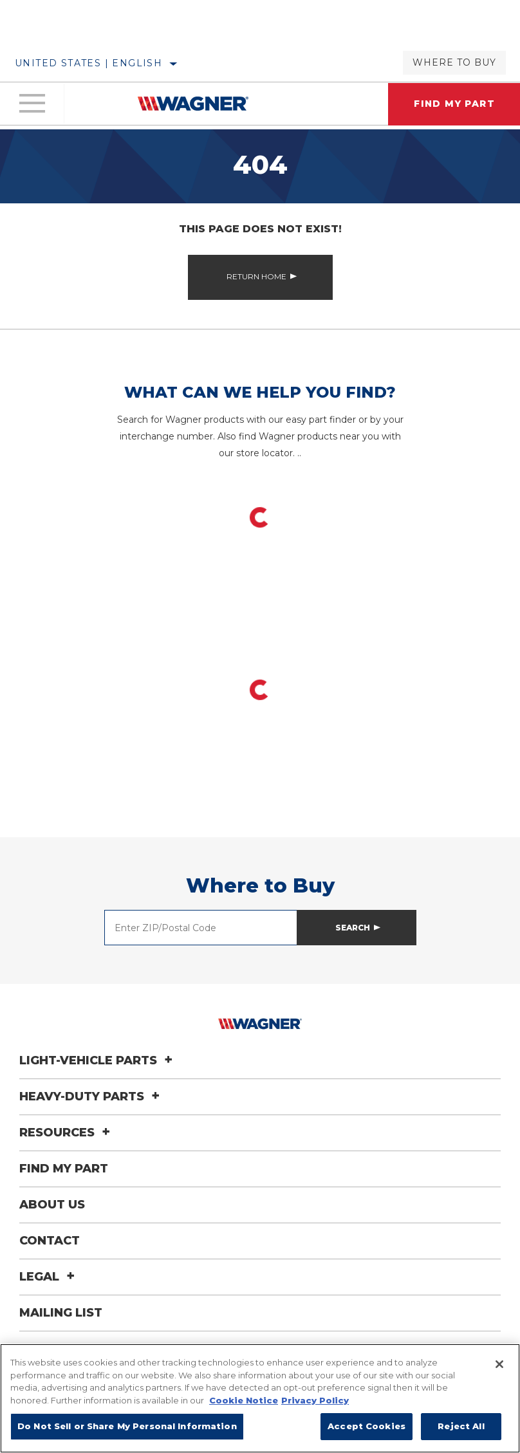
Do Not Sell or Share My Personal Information (127, 1426)
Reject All (461, 1426)
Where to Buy (454, 62)
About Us (52, 1205)
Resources (66, 1132)
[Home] (193, 104)
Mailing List (60, 1313)
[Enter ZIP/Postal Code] (200, 927)
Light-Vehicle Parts (97, 1060)
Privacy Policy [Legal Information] (315, 1400)
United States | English (88, 63)
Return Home (256, 276)
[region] (260, 1398)
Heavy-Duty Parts (91, 1096)
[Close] (499, 1364)
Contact (49, 1241)
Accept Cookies (366, 1426)
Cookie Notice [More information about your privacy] (243, 1400)
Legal (49, 1277)
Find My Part (63, 1168)
